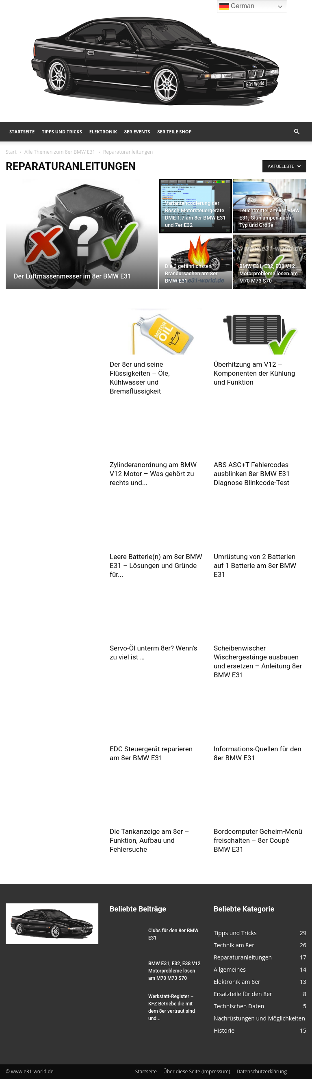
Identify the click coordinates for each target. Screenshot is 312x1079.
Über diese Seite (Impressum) (196, 1071)
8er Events (137, 131)
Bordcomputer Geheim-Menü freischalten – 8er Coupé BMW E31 (258, 840)
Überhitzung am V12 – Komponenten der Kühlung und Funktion (254, 373)
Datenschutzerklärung (261, 1071)
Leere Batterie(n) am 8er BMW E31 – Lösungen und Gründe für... (156, 566)
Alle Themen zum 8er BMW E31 (59, 151)
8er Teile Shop (174, 131)
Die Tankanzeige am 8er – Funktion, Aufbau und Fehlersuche (149, 840)
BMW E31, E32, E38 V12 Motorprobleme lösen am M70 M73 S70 (174, 971)
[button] (296, 132)
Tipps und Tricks (62, 131)
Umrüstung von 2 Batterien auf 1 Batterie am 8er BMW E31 (255, 566)
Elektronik (103, 131)
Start (11, 151)
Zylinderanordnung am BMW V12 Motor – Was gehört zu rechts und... (153, 474)
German (236, 6)
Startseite (22, 131)
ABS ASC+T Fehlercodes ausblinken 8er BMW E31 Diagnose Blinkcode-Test (252, 474)
